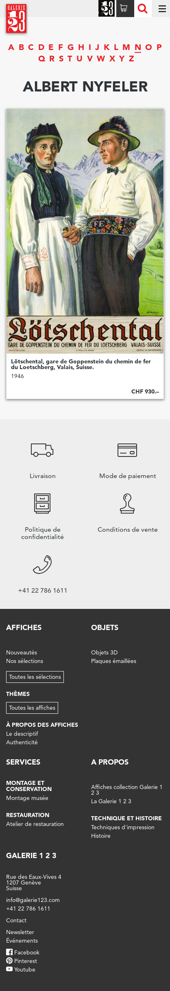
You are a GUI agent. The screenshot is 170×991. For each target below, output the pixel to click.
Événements (22, 940)
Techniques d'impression (123, 827)
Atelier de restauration (35, 824)
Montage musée (27, 798)
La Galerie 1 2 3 (111, 801)
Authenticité (22, 742)
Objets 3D (104, 652)
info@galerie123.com (33, 900)
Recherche (142, 8)
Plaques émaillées (113, 661)
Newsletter (20, 932)
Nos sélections (24, 661)
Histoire (101, 835)
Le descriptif (22, 733)
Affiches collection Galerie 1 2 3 (127, 789)
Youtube (24, 969)
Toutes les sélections (35, 676)
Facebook (26, 952)
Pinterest (25, 961)
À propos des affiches (42, 724)
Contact (16, 920)
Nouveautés (21, 652)
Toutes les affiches (32, 707)
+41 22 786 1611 (28, 908)
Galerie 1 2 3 (31, 855)
